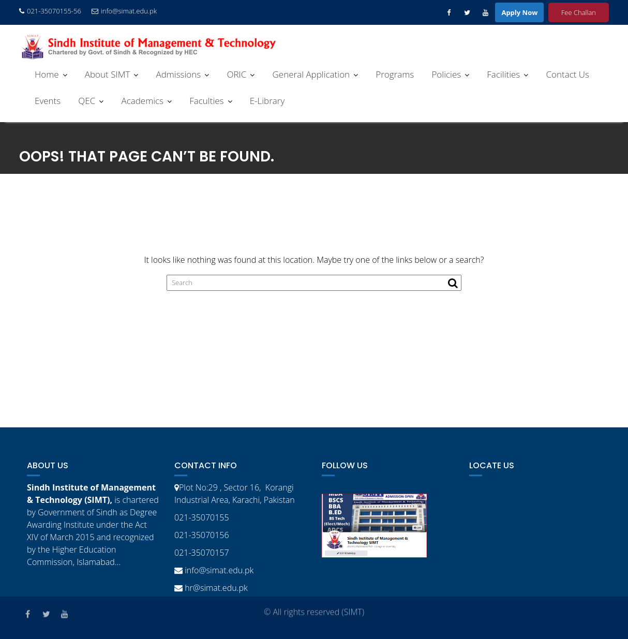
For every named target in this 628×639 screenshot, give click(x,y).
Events (48, 101)
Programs (395, 74)
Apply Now (519, 12)
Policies (446, 74)
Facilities (503, 74)
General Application (311, 74)
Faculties (206, 101)
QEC (86, 101)
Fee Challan (578, 12)
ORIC (236, 74)
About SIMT (107, 74)
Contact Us (567, 74)
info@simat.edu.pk (124, 11)
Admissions (178, 74)
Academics (142, 101)
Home (47, 74)
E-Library (267, 101)
